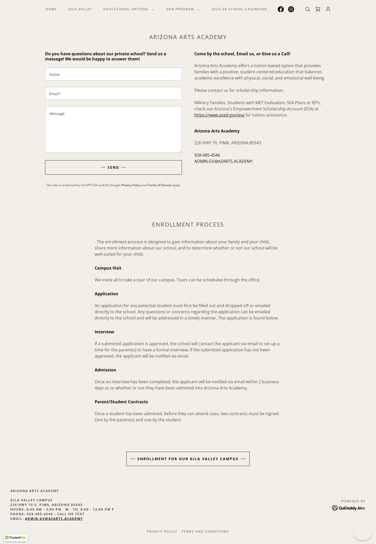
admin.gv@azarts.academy (54, 518)
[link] (281, 9)
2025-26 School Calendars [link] (239, 9)
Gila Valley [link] (80, 9)
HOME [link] (51, 9)
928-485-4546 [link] (207, 155)
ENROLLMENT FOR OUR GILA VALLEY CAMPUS (188, 458)
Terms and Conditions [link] (205, 531)
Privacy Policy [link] (131, 185)
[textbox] (113, 74)
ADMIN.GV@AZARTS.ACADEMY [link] (223, 161)
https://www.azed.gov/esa (219, 115)
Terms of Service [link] (159, 185)
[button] (127, 9)
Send (113, 167)
